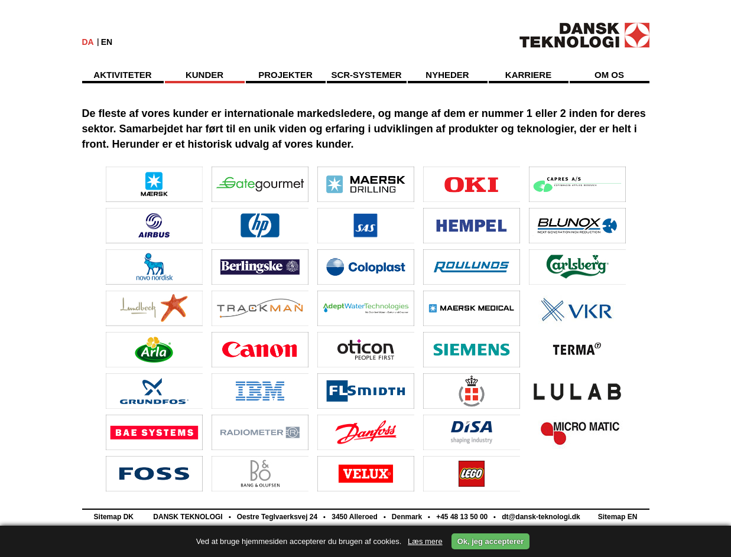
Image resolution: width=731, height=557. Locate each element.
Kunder (204, 75)
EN (106, 42)
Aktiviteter (122, 75)
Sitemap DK (114, 517)
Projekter (285, 75)
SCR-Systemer (366, 75)
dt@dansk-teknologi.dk (540, 517)
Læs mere (425, 541)
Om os (609, 75)
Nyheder (447, 75)
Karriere (528, 75)
